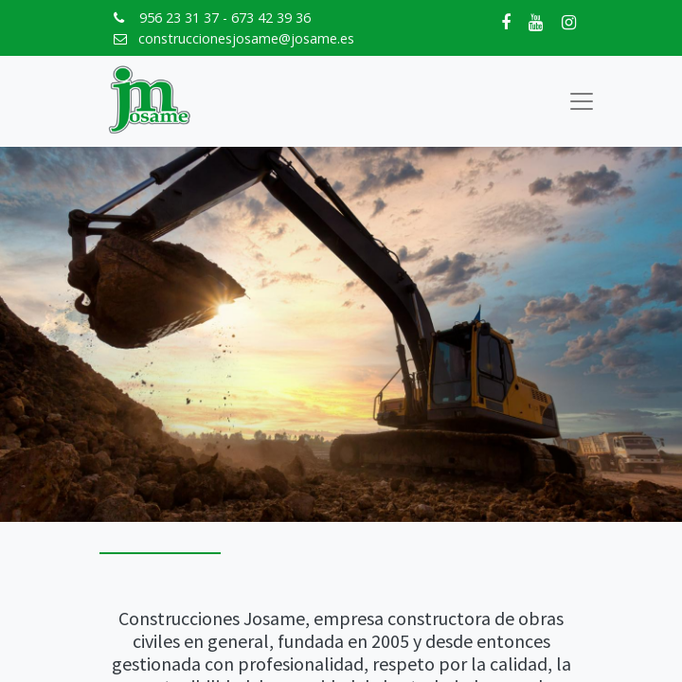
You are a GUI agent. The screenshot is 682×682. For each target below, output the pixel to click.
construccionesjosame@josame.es (246, 38)
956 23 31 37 (179, 18)
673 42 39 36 (271, 18)
